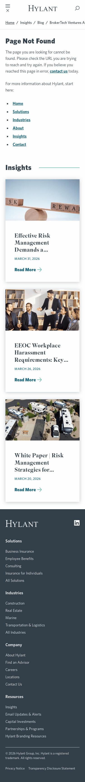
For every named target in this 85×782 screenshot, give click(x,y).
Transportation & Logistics (25, 625)
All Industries (15, 632)
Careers (11, 670)
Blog (40, 22)
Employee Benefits (19, 559)
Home (10, 22)
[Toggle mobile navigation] (7, 8)
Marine (11, 618)
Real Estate (13, 610)
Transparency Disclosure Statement (51, 768)
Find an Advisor (17, 662)
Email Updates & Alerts (23, 714)
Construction (14, 603)
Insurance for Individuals (24, 573)
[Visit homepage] (42, 8)
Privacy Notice (15, 768)
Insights (26, 22)
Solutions (21, 111)
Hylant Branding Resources (25, 736)
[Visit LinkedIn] (77, 523)
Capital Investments (20, 721)
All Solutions (14, 580)
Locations (12, 677)
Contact (19, 144)
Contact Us (13, 684)
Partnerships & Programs (24, 729)
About (18, 128)
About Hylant (15, 655)
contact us (59, 71)
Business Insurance (19, 551)
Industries (21, 119)
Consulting (13, 566)
